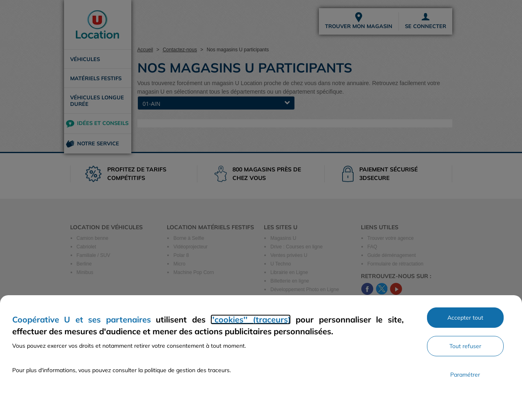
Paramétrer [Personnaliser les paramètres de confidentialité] (465, 374)
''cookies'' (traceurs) (250, 319)
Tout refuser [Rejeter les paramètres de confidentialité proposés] (465, 346)
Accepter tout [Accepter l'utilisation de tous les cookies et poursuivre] (465, 317)
